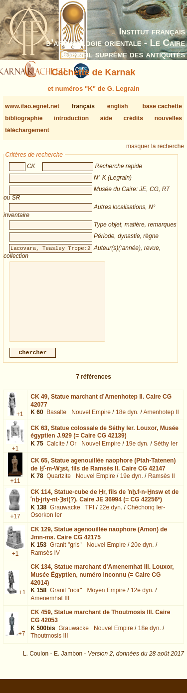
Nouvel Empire (91, 420)
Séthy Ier (166, 451)
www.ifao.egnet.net (32, 106)
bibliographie (23, 118)
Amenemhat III (49, 606)
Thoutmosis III (49, 643)
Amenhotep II (161, 420)
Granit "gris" (66, 552)
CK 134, (102, 582)
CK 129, (98, 541)
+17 (15, 524)
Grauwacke (65, 515)
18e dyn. (127, 420)
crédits (133, 118)
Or (73, 451)
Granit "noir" (66, 598)
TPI (89, 515)
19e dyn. (137, 451)
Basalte (56, 420)
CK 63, (104, 440)
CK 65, (103, 472)
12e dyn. (142, 598)
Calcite (55, 451)
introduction (71, 118)
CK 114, (104, 503)
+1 (19, 422)
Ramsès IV (45, 560)
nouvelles (168, 118)
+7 (21, 641)
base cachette (162, 106)
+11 (15, 488)
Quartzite (58, 483)
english (117, 106)
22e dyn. (110, 515)
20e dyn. (142, 552)
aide (106, 118)
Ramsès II (161, 483)
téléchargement (27, 130)
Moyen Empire (106, 598)
